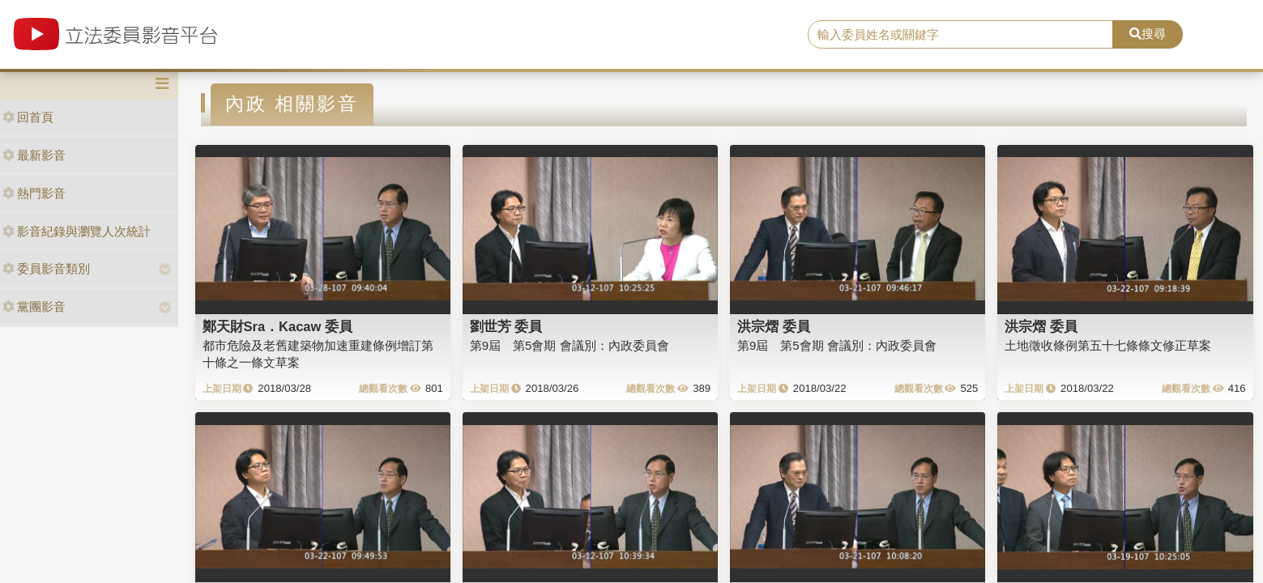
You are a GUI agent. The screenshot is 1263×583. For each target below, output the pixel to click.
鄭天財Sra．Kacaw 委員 (277, 326)
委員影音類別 (46, 268)
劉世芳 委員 (506, 326)
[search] (960, 34)
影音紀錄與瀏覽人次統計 (76, 231)
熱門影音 (34, 193)
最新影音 (34, 155)
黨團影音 (34, 306)
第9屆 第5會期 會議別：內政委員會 (569, 345)
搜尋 (1147, 33)
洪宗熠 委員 (773, 326)
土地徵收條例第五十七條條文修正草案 (1108, 345)
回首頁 (27, 117)
